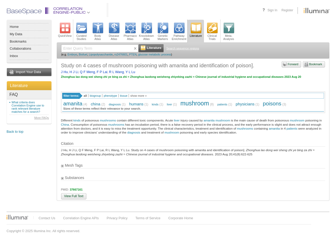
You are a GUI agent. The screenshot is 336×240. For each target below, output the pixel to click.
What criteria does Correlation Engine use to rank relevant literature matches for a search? (28, 107)
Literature (19, 85)
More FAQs (41, 117)
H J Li (74, 72)
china (96, 104)
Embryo (72, 54)
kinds (155, 104)
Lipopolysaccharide (101, 54)
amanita (72, 103)
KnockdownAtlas (146, 31)
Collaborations (20, 48)
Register (287, 10)
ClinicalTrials (212, 31)
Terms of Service (147, 218)
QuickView (65, 30)
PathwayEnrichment (179, 31)
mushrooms (108, 120)
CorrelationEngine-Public (71, 10)
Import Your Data (28, 72)
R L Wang (116, 72)
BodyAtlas (97, 31)
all (85, 95)
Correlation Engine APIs (81, 218)
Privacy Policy (117, 218)
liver (169, 104)
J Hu (64, 72)
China (65, 124)
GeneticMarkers (163, 31)
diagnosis (115, 104)
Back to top (15, 132)
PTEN (132, 54)
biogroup (95, 95)
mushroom (194, 103)
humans (136, 104)
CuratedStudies (81, 31)
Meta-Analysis (228, 31)
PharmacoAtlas (130, 31)
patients (222, 104)
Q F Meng (87, 72)
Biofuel (83, 54)
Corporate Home (180, 218)
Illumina (17, 217)
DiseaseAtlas (114, 31)
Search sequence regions (182, 48)
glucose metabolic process (154, 54)
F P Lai (102, 72)
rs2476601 (121, 54)
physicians (245, 104)
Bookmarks (18, 41)
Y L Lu (130, 72)
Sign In (272, 10)
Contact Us (47, 218)
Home (14, 27)
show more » (138, 95)
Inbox (14, 56)
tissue (123, 95)
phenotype (110, 95)
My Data (16, 34)
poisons (272, 103)
